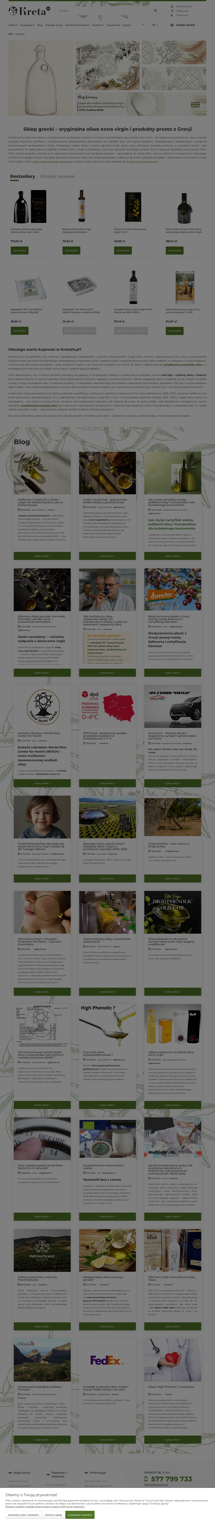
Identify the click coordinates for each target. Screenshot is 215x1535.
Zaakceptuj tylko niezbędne (23, 1514)
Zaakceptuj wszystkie (80, 1514)
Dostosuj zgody (53, 1514)
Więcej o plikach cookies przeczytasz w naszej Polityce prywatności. (45, 1506)
